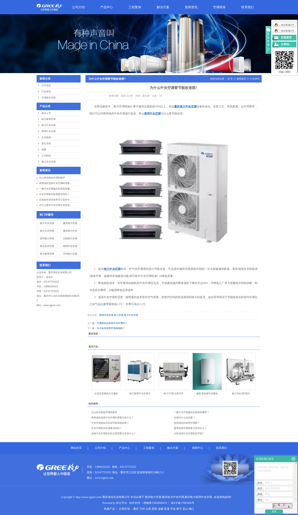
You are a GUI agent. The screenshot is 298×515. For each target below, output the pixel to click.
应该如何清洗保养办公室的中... (55, 199)
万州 (142, 508)
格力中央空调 (48, 125)
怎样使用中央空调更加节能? (188, 433)
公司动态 (46, 85)
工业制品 (46, 155)
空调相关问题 (48, 97)
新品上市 (46, 113)
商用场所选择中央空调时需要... (55, 183)
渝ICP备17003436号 (182, 502)
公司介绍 (78, 7)
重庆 (136, 508)
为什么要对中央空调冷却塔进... (55, 205)
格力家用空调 (48, 119)
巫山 (185, 508)
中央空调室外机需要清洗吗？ (54, 194)
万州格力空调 (70, 253)
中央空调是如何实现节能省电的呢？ (110, 423)
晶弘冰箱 (46, 143)
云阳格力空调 (70, 238)
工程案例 (135, 7)
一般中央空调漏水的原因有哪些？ (191, 412)
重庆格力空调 (70, 223)
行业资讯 (46, 91)
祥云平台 (121, 502)
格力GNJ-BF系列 (241, 393)
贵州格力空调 (47, 238)
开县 (173, 508)
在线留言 (286, 37)
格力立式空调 (47, 230)
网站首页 (76, 447)
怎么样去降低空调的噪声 (52, 177)
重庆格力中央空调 (173, 497)
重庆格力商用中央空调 (198, 497)
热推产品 (109, 508)
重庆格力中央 (70, 230)
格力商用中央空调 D (139, 393)
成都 (160, 508)
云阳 (148, 508)
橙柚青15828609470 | (157, 502)
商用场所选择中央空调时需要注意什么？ (112, 417)
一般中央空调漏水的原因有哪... (55, 188)
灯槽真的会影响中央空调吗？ (112, 323)
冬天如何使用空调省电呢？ (111, 328)
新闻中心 (197, 447)
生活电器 (46, 137)
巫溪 (166, 508)
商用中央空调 (48, 131)
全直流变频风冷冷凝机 (106, 393)
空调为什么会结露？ (184, 417)
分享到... (286, 44)
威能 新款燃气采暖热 (207, 393)
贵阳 (154, 508)
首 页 (230, 78)
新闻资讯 (191, 7)
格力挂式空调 (47, 246)
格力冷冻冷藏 (48, 161)
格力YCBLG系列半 (173, 393)
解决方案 (163, 7)
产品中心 (106, 7)
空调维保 (219, 7)
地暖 (43, 149)
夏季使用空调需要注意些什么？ (190, 428)
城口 (191, 508)
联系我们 (247, 7)
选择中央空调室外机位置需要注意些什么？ (113, 433)
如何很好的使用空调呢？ (187, 423)
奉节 (179, 508)
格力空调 (118, 315)
